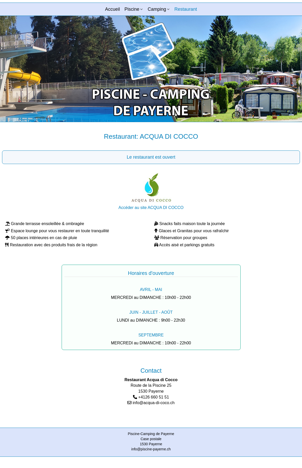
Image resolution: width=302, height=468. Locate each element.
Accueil (112, 9)
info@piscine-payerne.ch (151, 449)
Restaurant (185, 9)
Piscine (132, 9)
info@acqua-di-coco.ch (154, 403)
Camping (157, 9)
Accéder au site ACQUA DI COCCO (150, 207)
